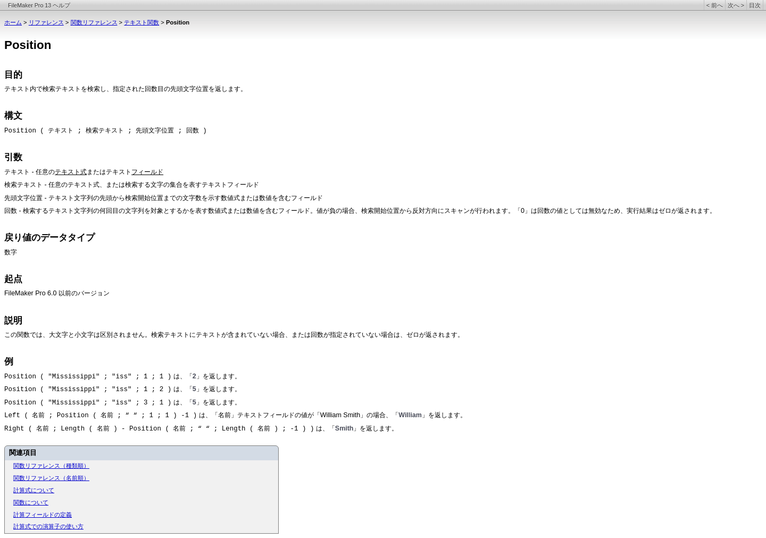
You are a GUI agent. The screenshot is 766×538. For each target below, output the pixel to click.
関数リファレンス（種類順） (51, 465)
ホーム (13, 22)
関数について (30, 502)
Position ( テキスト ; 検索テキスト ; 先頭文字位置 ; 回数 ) (105, 131)
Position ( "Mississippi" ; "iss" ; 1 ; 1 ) (87, 376)
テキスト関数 (141, 22)
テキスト (17, 89)
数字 (10, 252)
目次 (755, 5)
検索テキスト (23, 185)
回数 (10, 211)
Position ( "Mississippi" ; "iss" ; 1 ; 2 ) (87, 389)
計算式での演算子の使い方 (48, 526)
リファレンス (46, 22)
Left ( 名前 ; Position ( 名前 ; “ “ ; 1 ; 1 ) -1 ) (100, 415)
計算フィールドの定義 (42, 514)
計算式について (33, 490)
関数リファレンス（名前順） (51, 478)
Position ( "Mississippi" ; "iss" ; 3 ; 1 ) (87, 403)
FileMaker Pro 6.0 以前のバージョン (57, 293)
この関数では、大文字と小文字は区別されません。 (77, 334)
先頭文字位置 (23, 198)
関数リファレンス (94, 22)
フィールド (147, 172)
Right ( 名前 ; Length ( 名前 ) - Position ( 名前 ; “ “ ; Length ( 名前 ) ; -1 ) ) (159, 429)
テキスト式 (71, 172)
